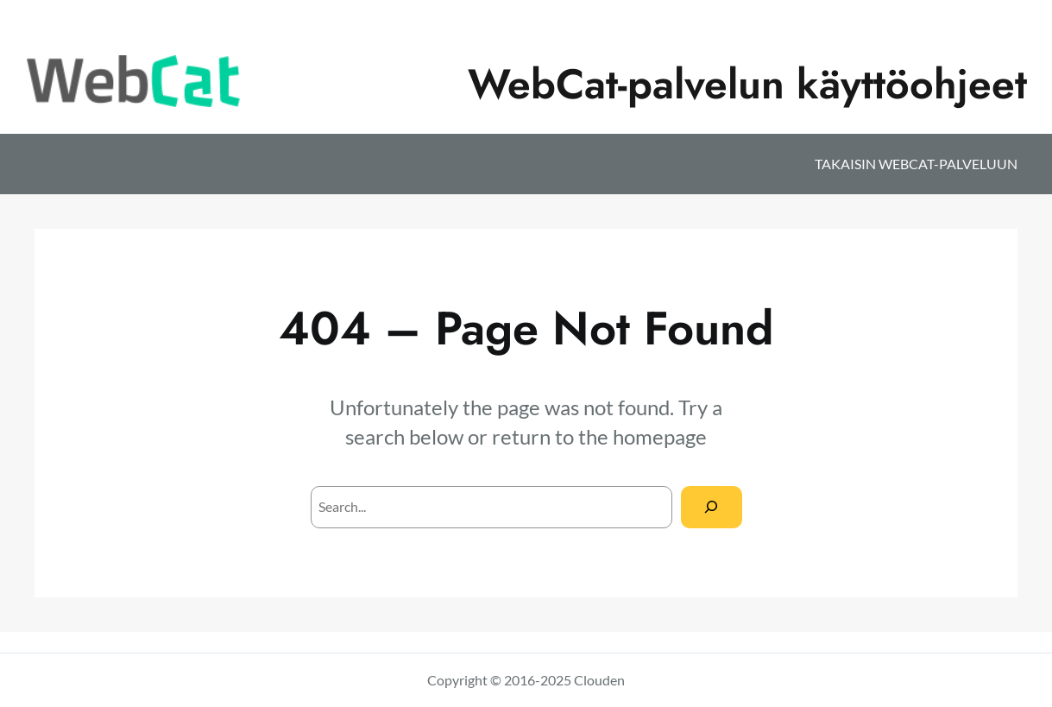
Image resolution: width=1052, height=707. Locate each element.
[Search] (711, 507)
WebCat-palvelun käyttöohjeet (747, 84)
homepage (660, 436)
